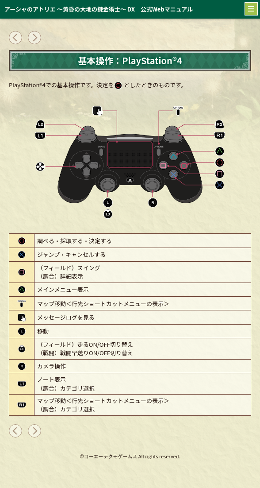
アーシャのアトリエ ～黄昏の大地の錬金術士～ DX (98, 9)
